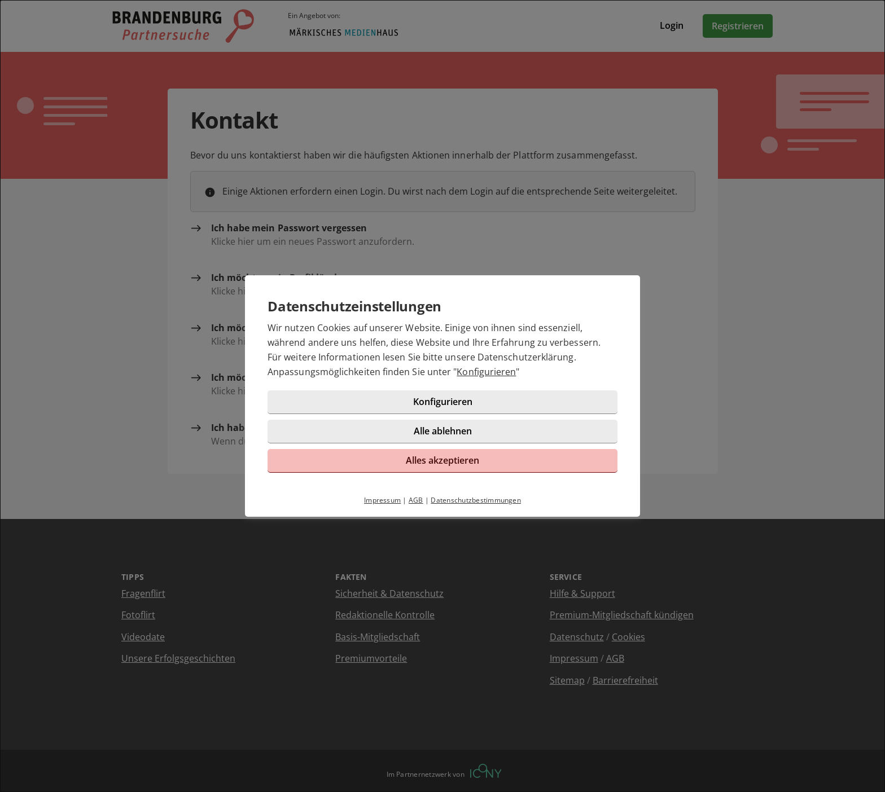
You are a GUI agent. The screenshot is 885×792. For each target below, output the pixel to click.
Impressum (382, 500)
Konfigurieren (486, 372)
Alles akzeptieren (442, 460)
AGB (416, 500)
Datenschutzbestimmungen (476, 500)
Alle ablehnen (443, 431)
